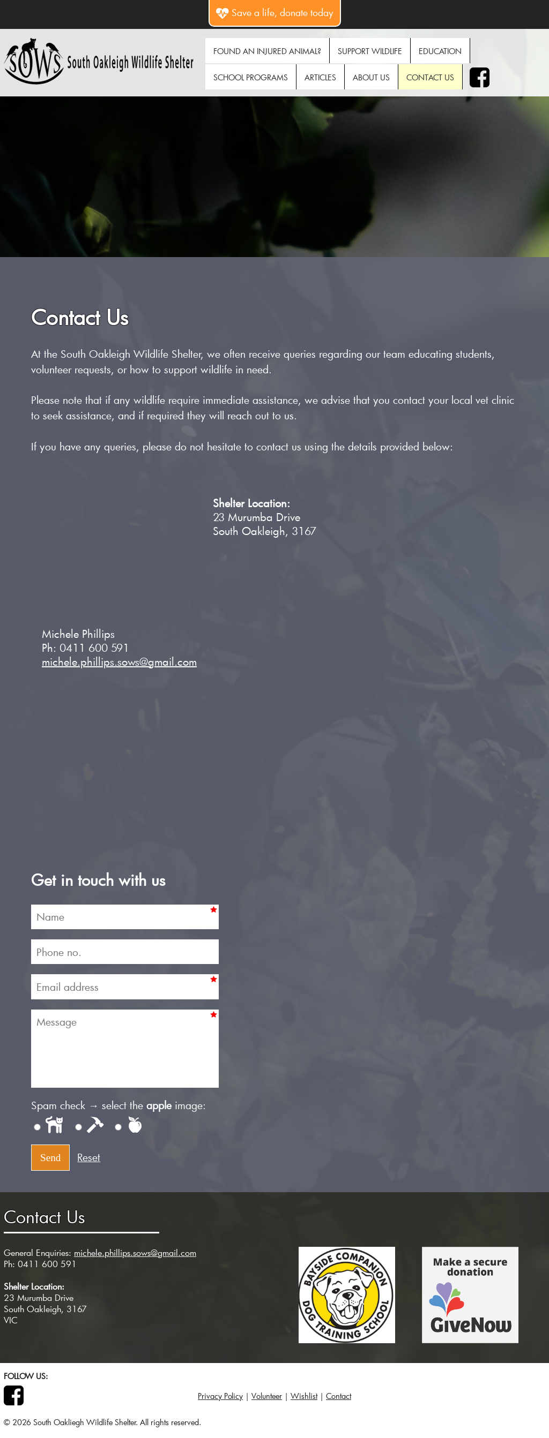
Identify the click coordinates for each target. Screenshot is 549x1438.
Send (50, 1157)
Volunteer (266, 1396)
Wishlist (304, 1396)
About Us (371, 77)
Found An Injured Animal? (267, 51)
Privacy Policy (220, 1396)
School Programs (250, 77)
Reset (88, 1157)
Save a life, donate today (274, 12)
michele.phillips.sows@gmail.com (119, 661)
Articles (320, 77)
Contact (338, 1396)
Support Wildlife (370, 51)
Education (440, 51)
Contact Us (430, 77)
